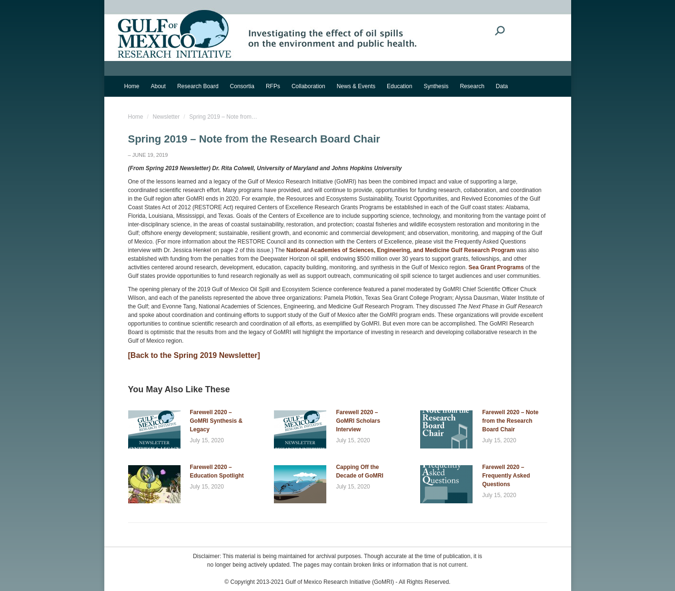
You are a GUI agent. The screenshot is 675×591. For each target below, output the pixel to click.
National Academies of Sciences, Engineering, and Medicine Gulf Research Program (401, 250)
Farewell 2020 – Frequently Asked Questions (506, 476)
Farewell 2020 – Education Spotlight (217, 471)
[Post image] (154, 429)
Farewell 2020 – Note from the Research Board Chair (510, 421)
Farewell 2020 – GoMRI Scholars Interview (358, 421)
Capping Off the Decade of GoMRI (359, 471)
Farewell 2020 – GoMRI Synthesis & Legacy (216, 421)
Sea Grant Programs (497, 267)
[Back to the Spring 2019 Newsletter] (194, 355)
